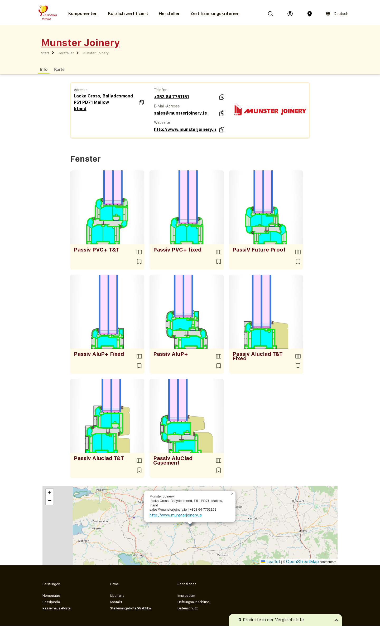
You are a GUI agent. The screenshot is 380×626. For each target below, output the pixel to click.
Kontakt (116, 602)
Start (45, 53)
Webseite (162, 122)
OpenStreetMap (302, 561)
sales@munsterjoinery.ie (180, 113)
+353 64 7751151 (171, 96)
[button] (232, 494)
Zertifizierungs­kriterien (214, 13)
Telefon (160, 90)
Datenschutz (187, 608)
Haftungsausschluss (193, 602)
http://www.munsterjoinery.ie (185, 129)
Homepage (51, 596)
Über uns (117, 596)
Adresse (81, 90)
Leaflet (270, 561)
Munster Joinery (96, 53)
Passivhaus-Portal (56, 608)
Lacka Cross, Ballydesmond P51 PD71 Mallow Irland (103, 102)
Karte (59, 69)
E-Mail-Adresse (167, 106)
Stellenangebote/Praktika (130, 608)
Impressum (186, 596)
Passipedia (51, 602)
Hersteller (169, 13)
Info (43, 69)
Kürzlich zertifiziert (128, 13)
